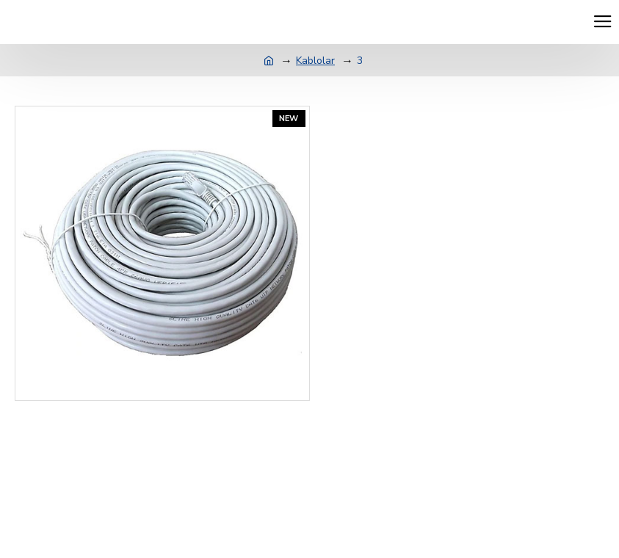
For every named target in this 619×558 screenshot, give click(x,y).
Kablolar (315, 61)
